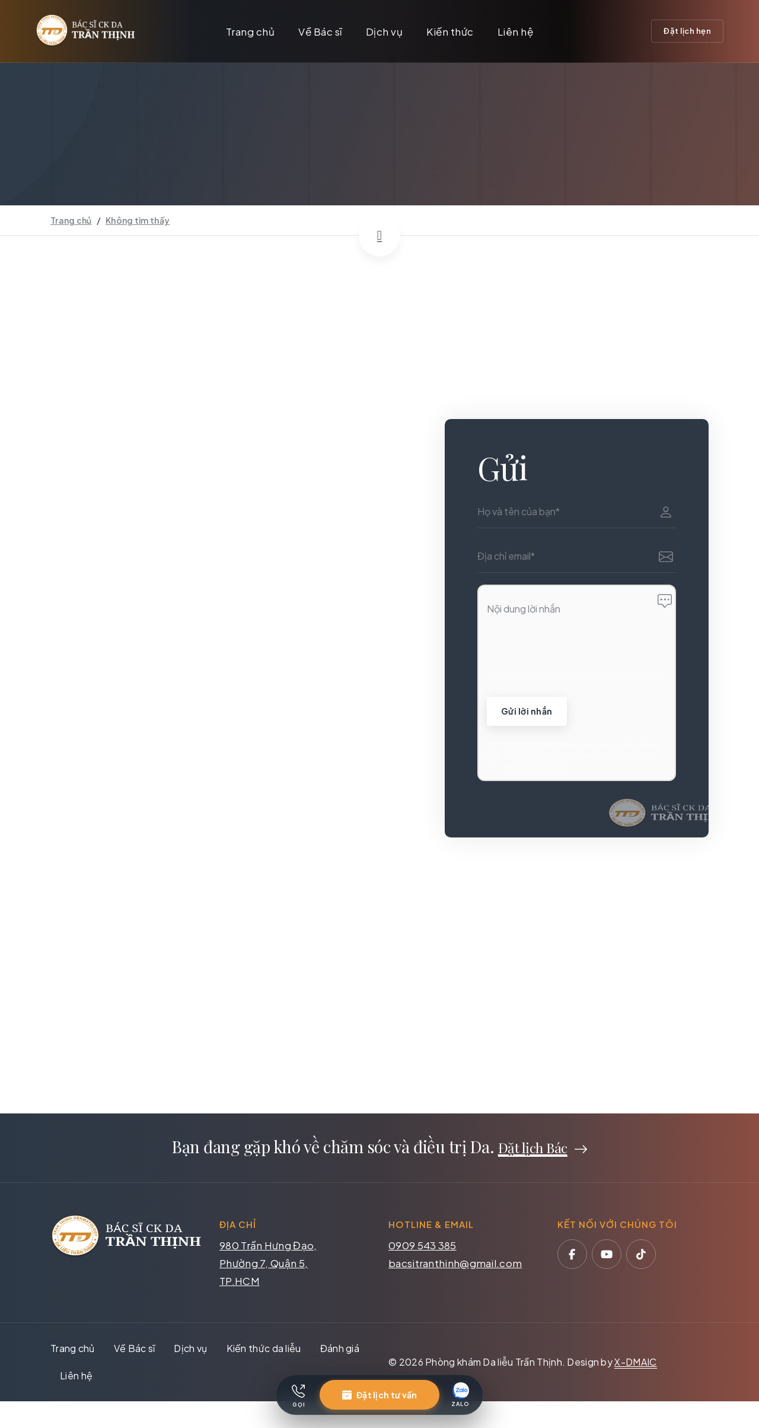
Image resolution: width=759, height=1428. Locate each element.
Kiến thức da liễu (264, 1351)
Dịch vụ (384, 31)
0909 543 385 (422, 1248)
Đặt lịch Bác (533, 1150)
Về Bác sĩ (320, 31)
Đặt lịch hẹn (687, 31)
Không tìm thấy (138, 220)
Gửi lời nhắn (530, 711)
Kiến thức (450, 31)
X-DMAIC (635, 1365)
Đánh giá (339, 1351)
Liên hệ (516, 31)
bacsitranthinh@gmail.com (455, 1265)
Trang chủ (250, 31)
